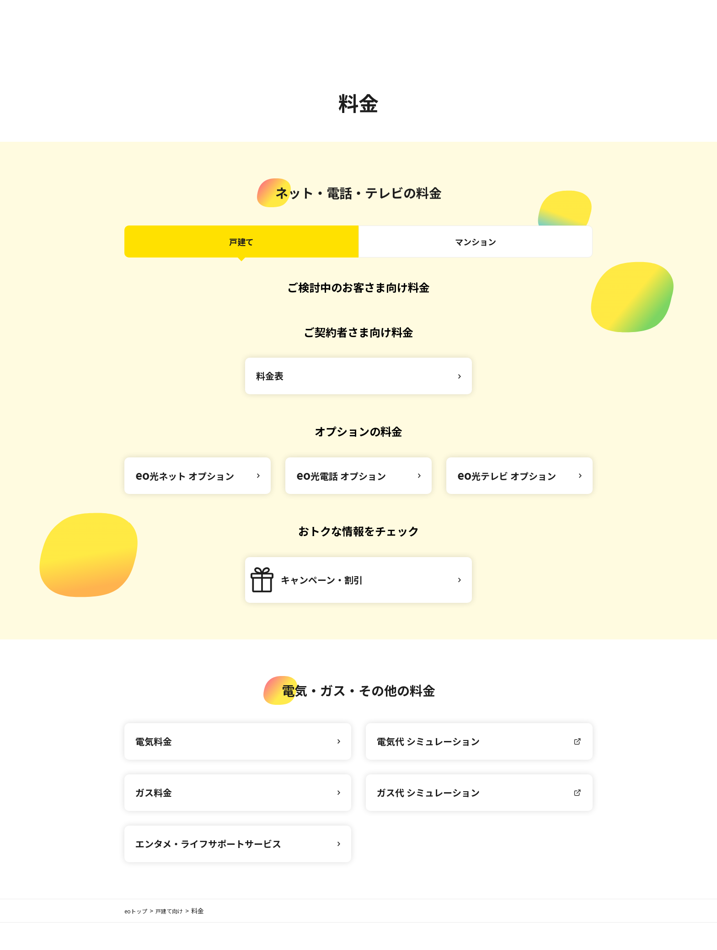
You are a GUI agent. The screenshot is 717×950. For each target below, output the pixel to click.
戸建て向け (176, 938)
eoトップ (137, 938)
